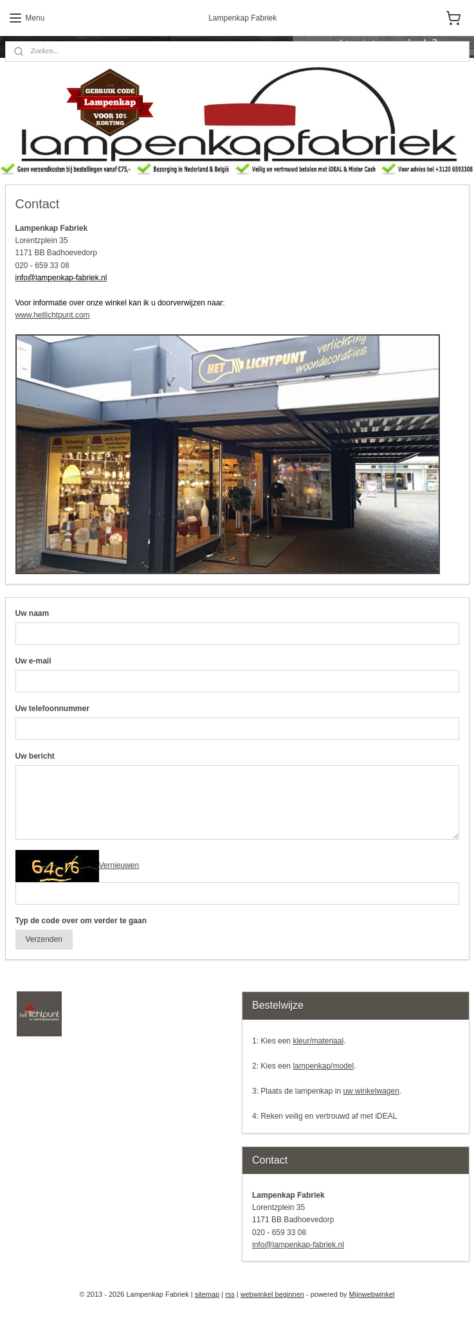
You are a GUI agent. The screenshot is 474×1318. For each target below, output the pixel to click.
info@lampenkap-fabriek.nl (298, 1244)
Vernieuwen (119, 865)
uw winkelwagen (371, 1091)
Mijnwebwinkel (372, 1294)
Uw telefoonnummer (52, 708)
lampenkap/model (323, 1065)
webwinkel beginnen (272, 1294)
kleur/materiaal (318, 1040)
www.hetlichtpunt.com (52, 315)
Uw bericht (35, 756)
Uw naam (32, 613)
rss (230, 1294)
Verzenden (43, 938)
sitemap (207, 1294)
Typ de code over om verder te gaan (81, 920)
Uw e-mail (33, 660)
